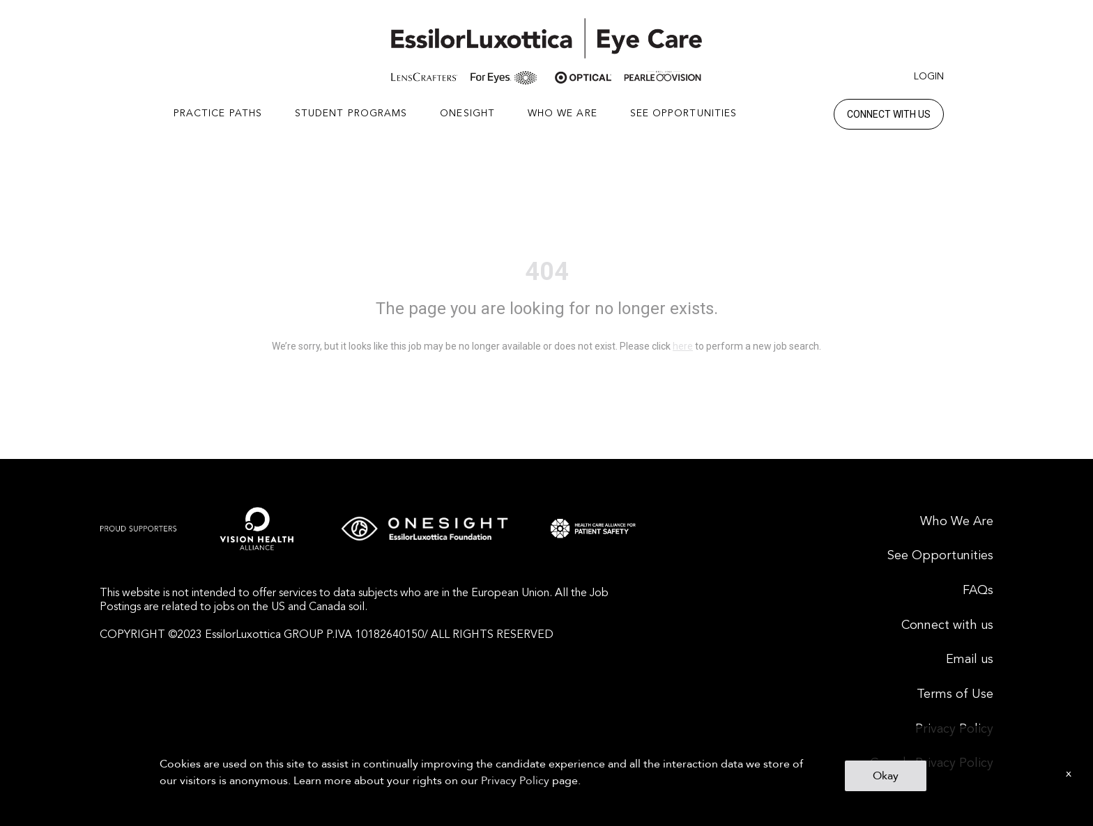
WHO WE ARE (562, 113)
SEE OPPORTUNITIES (683, 113)
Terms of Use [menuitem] (955, 694)
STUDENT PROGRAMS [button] (351, 113)
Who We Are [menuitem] (956, 521)
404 (547, 271)
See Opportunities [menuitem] (940, 556)
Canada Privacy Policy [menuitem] (931, 763)
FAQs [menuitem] (978, 590)
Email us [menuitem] (969, 659)
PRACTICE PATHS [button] (218, 113)
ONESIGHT (467, 113)
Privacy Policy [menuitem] (954, 729)
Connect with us (889, 114)
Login (929, 76)
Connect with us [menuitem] (947, 625)
